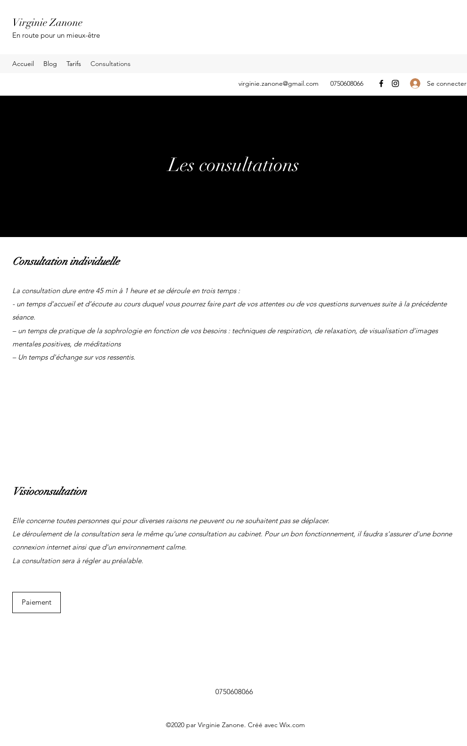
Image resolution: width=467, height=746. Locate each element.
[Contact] (34, 398)
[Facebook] (381, 83)
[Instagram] (395, 83)
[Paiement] (36, 602)
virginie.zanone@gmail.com (278, 83)
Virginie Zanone (47, 22)
